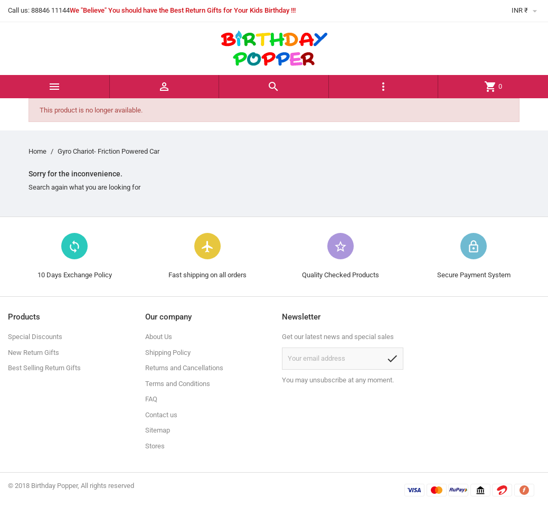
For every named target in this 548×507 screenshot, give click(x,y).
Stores (155, 446)
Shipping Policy (168, 352)
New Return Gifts (33, 352)
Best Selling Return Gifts (44, 368)
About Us (158, 337)
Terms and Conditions (177, 384)
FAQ (151, 399)
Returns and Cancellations (184, 368)
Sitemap (157, 430)
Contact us (161, 415)
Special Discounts (35, 337)
